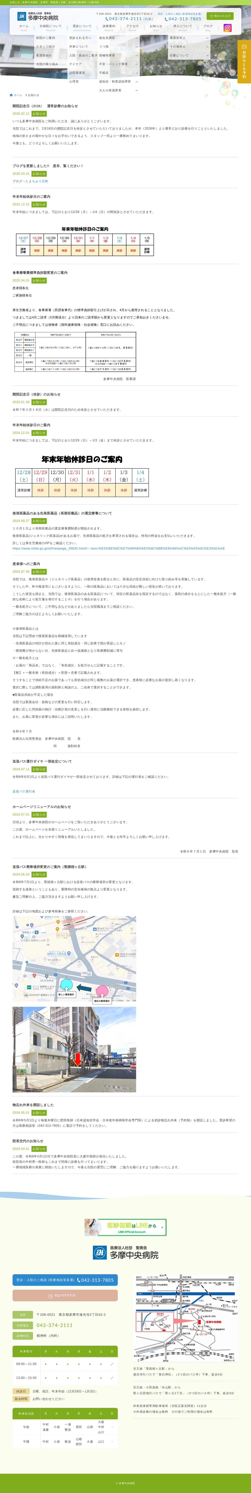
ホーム (24, 27)
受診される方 (222, 15)
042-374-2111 (131, 18)
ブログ (208, 27)
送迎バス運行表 (24, 791)
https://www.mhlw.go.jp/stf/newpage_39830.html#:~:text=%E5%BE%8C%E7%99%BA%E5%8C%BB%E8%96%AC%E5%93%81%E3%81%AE (119, 548)
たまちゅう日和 (36, 181)
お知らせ (156, 27)
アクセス (132, 27)
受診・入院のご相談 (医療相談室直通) (65, 1280)
